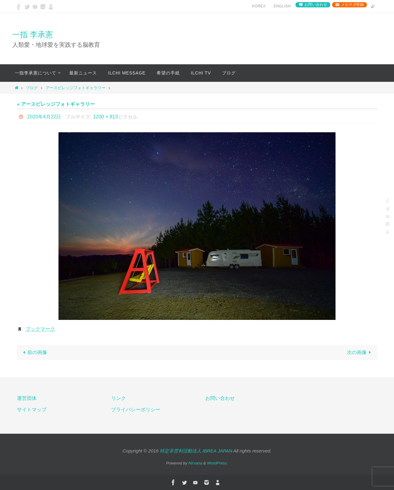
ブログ (32, 88)
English (282, 6)
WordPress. (217, 463)
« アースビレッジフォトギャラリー (56, 104)
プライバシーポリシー (135, 409)
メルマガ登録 (352, 4)
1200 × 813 (105, 116)
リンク (118, 398)
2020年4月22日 (44, 116)
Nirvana (195, 463)
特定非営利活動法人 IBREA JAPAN (196, 450)
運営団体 (27, 398)
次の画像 (360, 352)
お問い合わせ (315, 4)
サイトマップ (31, 409)
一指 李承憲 (32, 34)
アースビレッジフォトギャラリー (76, 88)
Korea (259, 6)
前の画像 (34, 352)
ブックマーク (40, 329)
